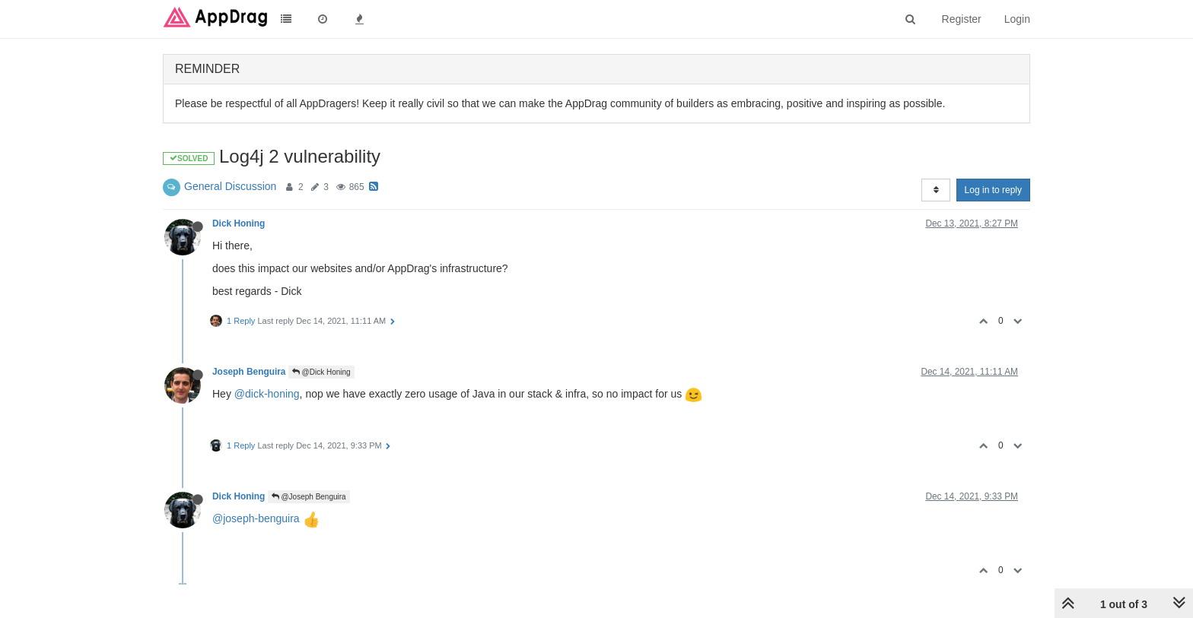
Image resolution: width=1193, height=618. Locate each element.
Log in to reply (993, 190)
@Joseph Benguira (309, 497)
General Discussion (230, 186)
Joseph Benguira (248, 371)
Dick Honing (238, 223)
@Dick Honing (321, 372)
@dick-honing (267, 394)
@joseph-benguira (256, 518)
